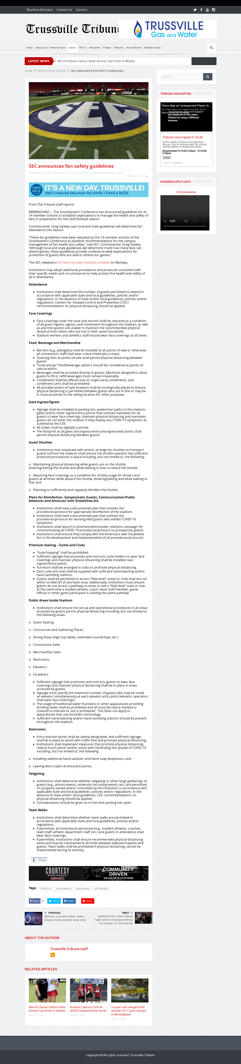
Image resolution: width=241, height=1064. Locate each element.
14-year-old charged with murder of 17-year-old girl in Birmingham (128, 1010)
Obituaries (94, 47)
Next (127, 912)
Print (131, 176)
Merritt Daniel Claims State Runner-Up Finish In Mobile (96, 61)
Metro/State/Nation (104, 172)
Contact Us (64, 10)
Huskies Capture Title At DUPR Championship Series (88, 1008)
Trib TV (82, 47)
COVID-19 (46, 888)
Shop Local (41, 47)
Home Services (134, 47)
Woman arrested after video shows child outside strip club (65, 918)
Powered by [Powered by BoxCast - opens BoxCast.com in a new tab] (172, 162)
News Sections (58, 47)
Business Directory (40, 10)
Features (118, 47)
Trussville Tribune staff (53, 172)
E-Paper (107, 47)
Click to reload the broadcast (175, 112)
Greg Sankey (82, 888)
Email (143, 176)
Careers (81, 10)
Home (29, 47)
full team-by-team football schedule (83, 262)
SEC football (101, 888)
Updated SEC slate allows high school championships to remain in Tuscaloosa (114, 919)
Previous (52, 913)
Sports (72, 47)
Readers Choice (152, 47)
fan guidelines (63, 888)
